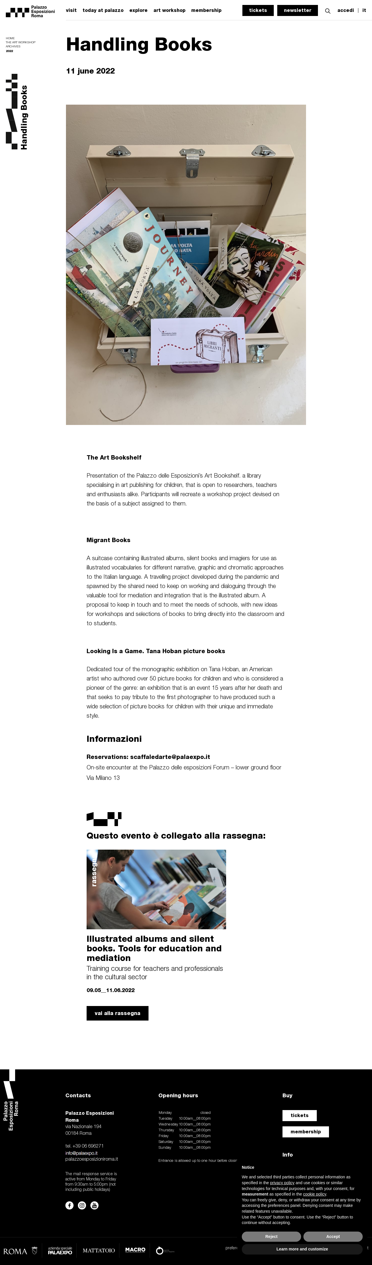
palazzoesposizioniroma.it (91, 1159)
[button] (327, 10)
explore (138, 10)
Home (10, 38)
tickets (258, 10)
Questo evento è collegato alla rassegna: (176, 835)
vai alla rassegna (117, 1013)
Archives (13, 46)
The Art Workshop (20, 42)
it (364, 10)
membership (306, 1131)
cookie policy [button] (314, 1194)
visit (71, 10)
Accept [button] (333, 1236)
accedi (345, 10)
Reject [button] (271, 1236)
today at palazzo (103, 10)
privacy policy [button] (282, 1182)
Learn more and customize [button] (302, 1249)
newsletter (297, 10)
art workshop (169, 10)
